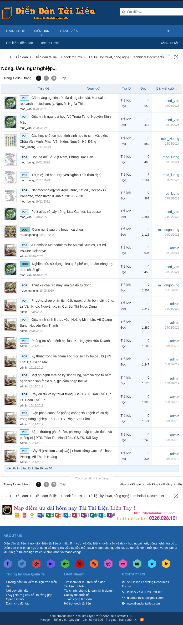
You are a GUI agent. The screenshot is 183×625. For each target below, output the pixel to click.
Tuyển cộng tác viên (78, 599)
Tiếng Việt (60, 619)
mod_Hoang (27, 147)
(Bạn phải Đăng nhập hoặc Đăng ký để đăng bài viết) (151, 484)
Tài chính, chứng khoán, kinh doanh (89, 590)
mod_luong (27, 162)
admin (24, 256)
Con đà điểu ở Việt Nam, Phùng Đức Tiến (62, 157)
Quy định (74, 619)
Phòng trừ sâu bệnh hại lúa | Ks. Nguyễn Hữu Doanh (70, 341)
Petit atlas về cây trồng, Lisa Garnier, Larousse (66, 211)
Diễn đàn (42, 31)
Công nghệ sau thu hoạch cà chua (57, 229)
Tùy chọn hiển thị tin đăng (91, 478)
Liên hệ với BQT (93, 619)
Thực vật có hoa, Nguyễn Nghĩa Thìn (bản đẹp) (66, 175)
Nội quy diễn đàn (17, 590)
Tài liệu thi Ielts (74, 586)
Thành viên (68, 31)
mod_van (25, 109)
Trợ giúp (111, 619)
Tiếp (63, 78)
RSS (142, 619)
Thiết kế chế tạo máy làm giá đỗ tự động (61, 285)
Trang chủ (15, 31)
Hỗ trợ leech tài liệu (77, 603)
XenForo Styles (85, 616)
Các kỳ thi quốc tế (76, 595)
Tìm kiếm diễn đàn (19, 43)
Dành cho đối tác (17, 603)
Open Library (15, 599)
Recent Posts (50, 43)
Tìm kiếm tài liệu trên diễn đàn (84, 582)
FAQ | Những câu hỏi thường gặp (29, 595)
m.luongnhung (29, 235)
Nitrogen (46, 619)
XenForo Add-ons (61, 616)
